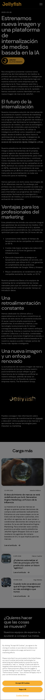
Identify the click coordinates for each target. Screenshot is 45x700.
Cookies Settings (22, 696)
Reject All (22, 689)
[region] (22, 669)
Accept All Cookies (22, 683)
